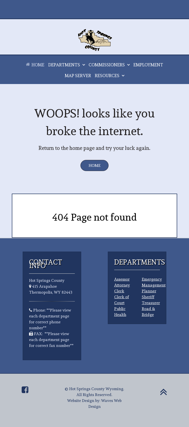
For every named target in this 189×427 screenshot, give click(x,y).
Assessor (122, 279)
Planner (149, 291)
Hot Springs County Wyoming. (96, 388)
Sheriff (148, 297)
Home (94, 165)
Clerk (119, 291)
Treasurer (151, 302)
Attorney (122, 285)
